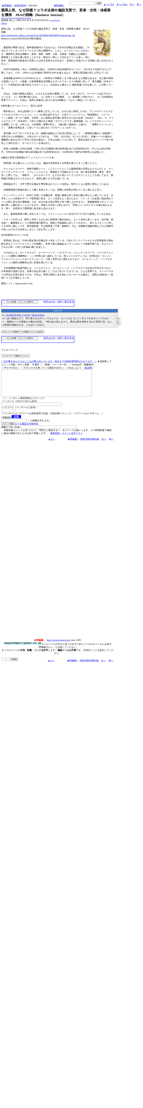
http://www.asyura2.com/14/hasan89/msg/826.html (16, 18)
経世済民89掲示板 (89, 444)
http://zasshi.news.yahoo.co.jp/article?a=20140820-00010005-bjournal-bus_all (38, 35)
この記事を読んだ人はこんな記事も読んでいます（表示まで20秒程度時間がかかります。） (49, 361)
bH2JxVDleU (38, 315)
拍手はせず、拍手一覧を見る (58, 301)
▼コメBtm (121, 4)
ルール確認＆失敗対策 (26, 429)
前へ (139, 4)
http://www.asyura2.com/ (58, 645)
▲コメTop (108, 4)
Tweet (4, 23)
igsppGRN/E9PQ (55, 20)
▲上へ (51, 444)
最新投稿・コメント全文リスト (66, 438)
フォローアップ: (9, 350)
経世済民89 (20, 5)
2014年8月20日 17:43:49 (18, 315)
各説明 (88, 368)
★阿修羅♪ (7, 5)
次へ (132, 4)
